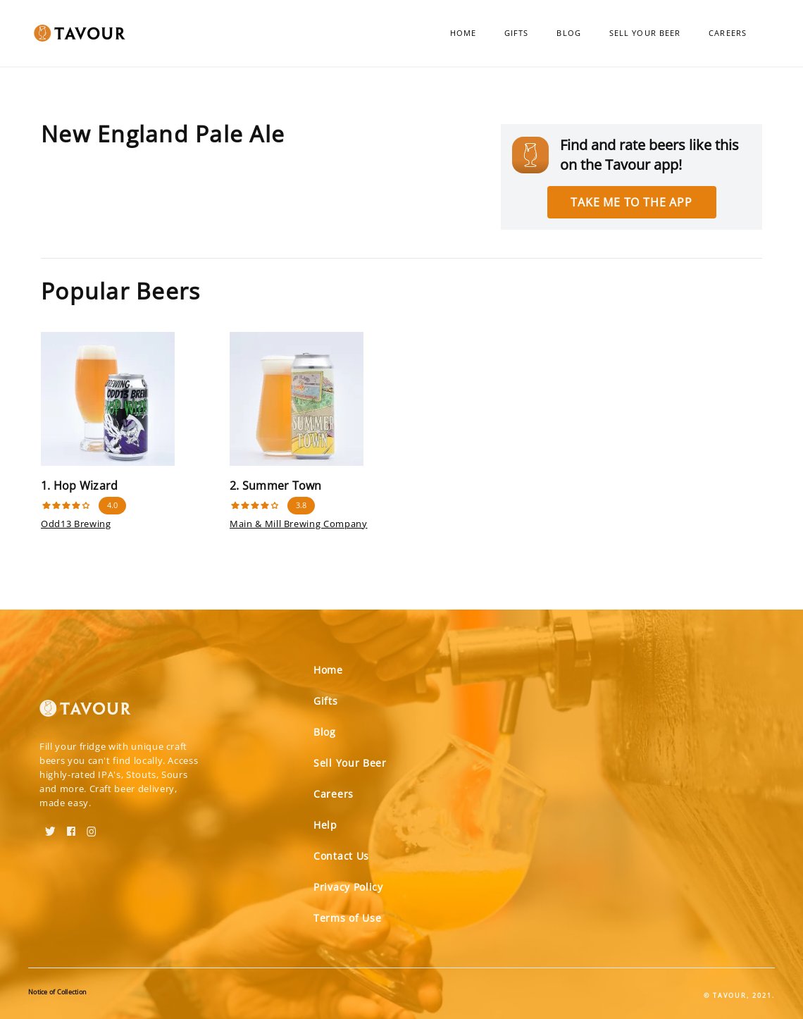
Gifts (516, 32)
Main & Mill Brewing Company (299, 523)
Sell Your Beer (644, 32)
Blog (568, 32)
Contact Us (341, 856)
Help (325, 825)
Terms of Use (347, 918)
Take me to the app (631, 202)
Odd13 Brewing (76, 523)
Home (463, 32)
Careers (728, 32)
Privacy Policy (348, 887)
